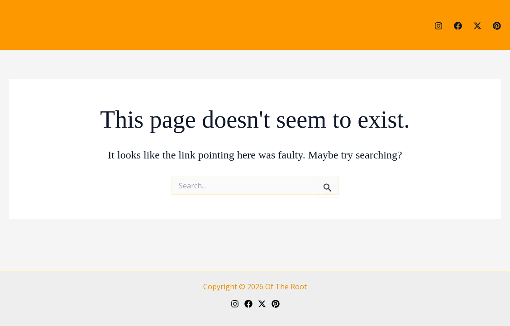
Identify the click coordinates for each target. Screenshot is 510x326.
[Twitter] (477, 26)
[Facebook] (458, 26)
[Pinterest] (497, 26)
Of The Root (286, 287)
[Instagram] (438, 26)
